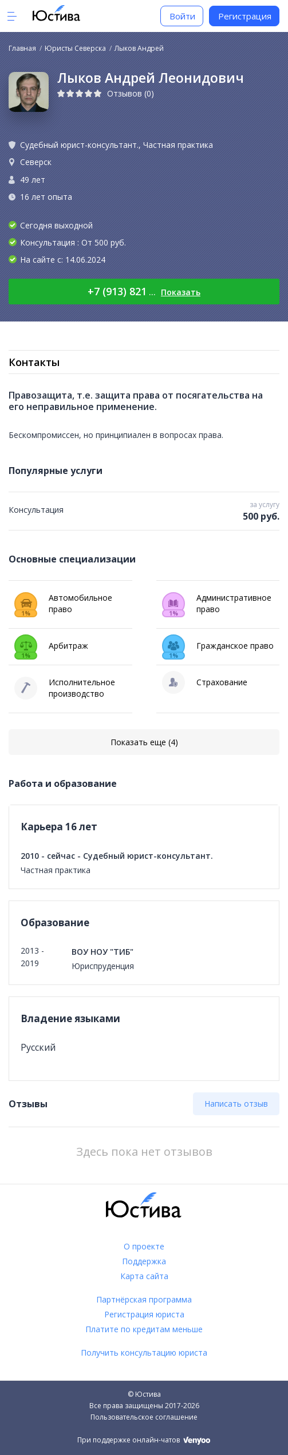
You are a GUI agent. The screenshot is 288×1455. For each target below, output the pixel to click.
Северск (36, 161)
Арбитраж (51, 645)
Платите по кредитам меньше (144, 1329)
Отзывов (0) (130, 93)
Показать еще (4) (144, 742)
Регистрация (244, 16)
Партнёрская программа (144, 1299)
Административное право (216, 604)
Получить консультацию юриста (144, 1352)
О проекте (144, 1246)
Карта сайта (144, 1276)
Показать (180, 292)
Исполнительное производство (64, 688)
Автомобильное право (63, 604)
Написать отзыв (236, 1103)
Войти (182, 16)
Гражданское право (218, 645)
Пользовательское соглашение (144, 1417)
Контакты (34, 362)
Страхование (204, 682)
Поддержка (144, 1261)
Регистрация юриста (144, 1314)
